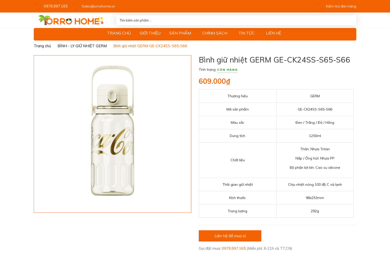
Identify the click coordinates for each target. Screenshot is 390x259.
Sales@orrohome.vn (95, 6)
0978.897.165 (54, 6)
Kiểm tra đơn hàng (336, 6)
